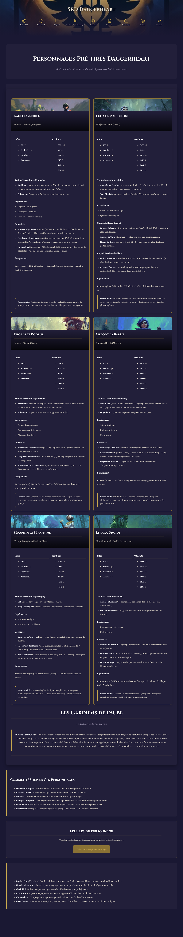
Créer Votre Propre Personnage (91, 849)
